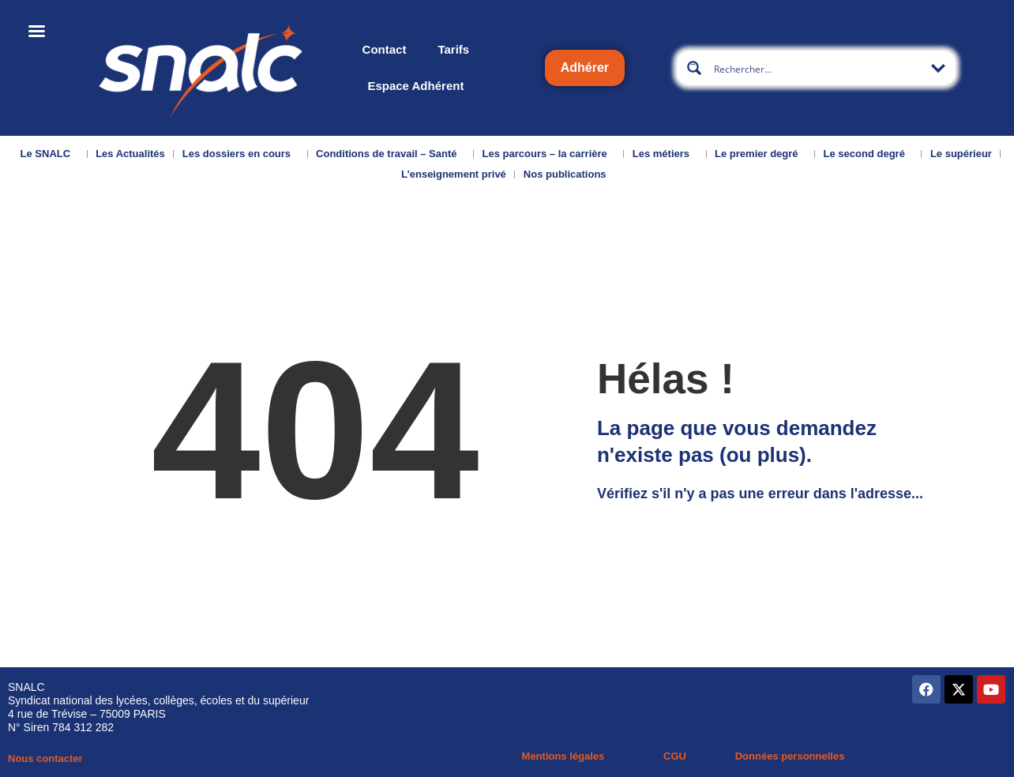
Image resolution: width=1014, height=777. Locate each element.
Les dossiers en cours (240, 154)
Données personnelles (790, 756)
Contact (384, 49)
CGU (674, 756)
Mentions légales (563, 756)
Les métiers (665, 154)
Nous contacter (45, 758)
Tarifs (453, 49)
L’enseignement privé (453, 174)
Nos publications (569, 174)
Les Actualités (130, 154)
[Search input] (817, 68)
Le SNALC (50, 154)
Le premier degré (760, 154)
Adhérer (585, 67)
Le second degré (868, 154)
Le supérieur (961, 154)
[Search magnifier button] (694, 68)
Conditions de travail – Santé (390, 154)
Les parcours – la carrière (549, 154)
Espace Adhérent (415, 85)
